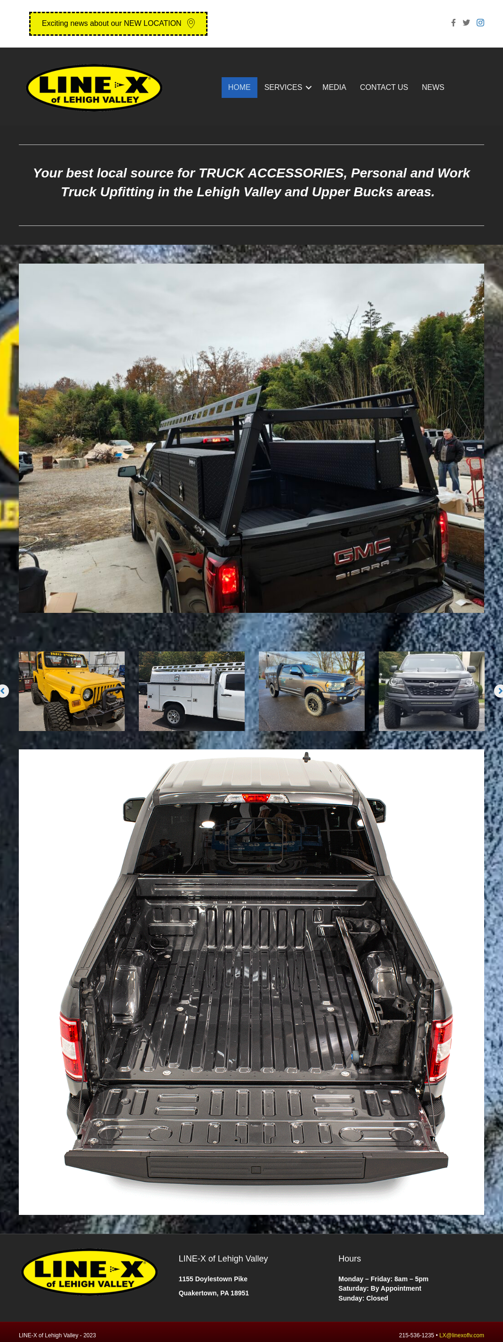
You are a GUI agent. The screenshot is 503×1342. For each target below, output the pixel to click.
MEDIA (334, 87)
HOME (239, 87)
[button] (118, 24)
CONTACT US (384, 87)
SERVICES (283, 87)
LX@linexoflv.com (461, 1335)
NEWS (433, 87)
